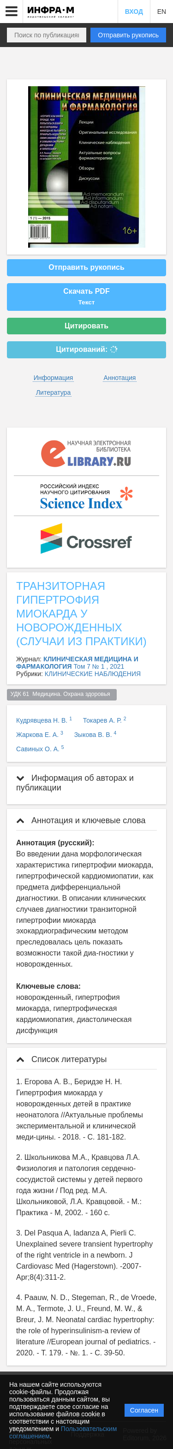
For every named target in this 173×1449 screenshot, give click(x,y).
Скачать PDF (86, 296)
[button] (11, 11)
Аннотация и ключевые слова (80, 820)
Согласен (144, 1410)
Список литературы (61, 1059)
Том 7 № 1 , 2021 (98, 666)
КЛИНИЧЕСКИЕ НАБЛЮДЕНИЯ (93, 673)
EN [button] (161, 11)
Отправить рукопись (128, 35)
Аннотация (120, 377)
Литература (53, 392)
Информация (53, 377)
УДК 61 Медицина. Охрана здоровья (62, 694)
